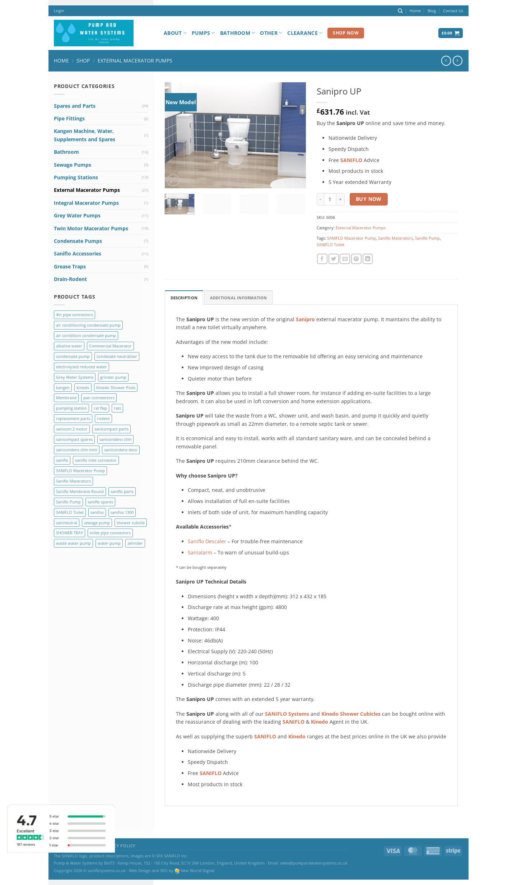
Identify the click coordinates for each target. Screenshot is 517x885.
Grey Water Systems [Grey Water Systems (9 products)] (74, 377)
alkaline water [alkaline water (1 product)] (69, 346)
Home (415, 10)
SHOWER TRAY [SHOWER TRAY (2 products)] (69, 532)
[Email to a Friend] (345, 259)
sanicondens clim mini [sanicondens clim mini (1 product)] (76, 449)
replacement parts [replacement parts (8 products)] (73, 418)
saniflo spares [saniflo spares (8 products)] (100, 501)
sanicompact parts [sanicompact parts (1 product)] (111, 429)
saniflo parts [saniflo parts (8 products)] (122, 491)
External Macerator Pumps (135, 60)
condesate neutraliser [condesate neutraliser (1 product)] (117, 356)
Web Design (140, 870)
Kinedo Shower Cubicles (351, 713)
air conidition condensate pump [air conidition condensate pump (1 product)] (86, 335)
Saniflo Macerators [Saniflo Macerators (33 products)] (73, 481)
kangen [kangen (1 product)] (63, 387)
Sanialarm (200, 552)
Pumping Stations (76, 177)
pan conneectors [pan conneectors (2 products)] (99, 397)
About (175, 33)
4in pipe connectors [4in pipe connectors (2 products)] (74, 314)
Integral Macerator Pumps (86, 202)
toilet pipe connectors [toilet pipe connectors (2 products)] (110, 532)
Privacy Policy (118, 845)
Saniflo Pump (427, 238)
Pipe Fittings (69, 118)
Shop (83, 60)
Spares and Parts (75, 105)
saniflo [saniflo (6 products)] (62, 460)
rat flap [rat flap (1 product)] (100, 408)
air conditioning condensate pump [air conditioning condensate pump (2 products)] (88, 325)
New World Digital (197, 870)
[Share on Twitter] (334, 259)
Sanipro (305, 319)
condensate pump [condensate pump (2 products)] (73, 356)
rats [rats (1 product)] (117, 408)
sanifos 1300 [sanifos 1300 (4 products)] (122, 512)
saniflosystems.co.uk (107, 870)
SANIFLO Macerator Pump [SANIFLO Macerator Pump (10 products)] (80, 470)
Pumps (203, 33)
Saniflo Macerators (395, 238)
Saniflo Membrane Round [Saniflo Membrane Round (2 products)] (80, 491)
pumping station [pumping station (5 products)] (71, 408)
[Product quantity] (330, 199)
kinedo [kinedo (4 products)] (82, 387)
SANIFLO (293, 721)
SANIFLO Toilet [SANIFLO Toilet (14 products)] (70, 512)
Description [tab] (184, 297)
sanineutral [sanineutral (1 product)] (66, 522)
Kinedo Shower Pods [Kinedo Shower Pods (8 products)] (115, 387)
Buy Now (369, 198)
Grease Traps (70, 266)
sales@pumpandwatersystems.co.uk (314, 863)
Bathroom (237, 33)
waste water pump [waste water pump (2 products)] (73, 543)
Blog (432, 10)
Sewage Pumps (72, 164)
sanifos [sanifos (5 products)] (97, 512)
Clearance (304, 33)
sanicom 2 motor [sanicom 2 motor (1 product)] (72, 429)
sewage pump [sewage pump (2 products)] (97, 522)
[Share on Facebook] (322, 259)
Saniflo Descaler (207, 541)
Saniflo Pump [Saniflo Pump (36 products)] (68, 501)
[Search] (400, 10)
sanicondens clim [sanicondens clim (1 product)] (115, 439)
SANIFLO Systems (287, 713)
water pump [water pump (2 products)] (109, 543)
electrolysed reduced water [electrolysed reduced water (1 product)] (81, 366)
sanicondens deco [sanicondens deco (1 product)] (121, 449)
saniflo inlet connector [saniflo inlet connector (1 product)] (96, 460)
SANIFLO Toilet (330, 244)
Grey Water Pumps (77, 215)
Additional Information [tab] (238, 297)
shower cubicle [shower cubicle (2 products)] (131, 522)
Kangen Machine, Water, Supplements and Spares (84, 135)
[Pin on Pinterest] (356, 259)
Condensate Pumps (78, 241)
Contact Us (453, 10)
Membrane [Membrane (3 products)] (66, 397)
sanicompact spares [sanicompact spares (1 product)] (74, 439)
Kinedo (319, 721)
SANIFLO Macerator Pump (351, 238)
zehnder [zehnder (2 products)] (135, 543)
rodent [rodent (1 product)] (103, 418)
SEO (164, 870)
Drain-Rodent (70, 279)
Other (271, 33)
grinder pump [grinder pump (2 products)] (113, 377)
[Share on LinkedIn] (368, 259)
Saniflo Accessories (77, 253)
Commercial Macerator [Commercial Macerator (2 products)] (110, 346)
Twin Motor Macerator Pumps (91, 228)
